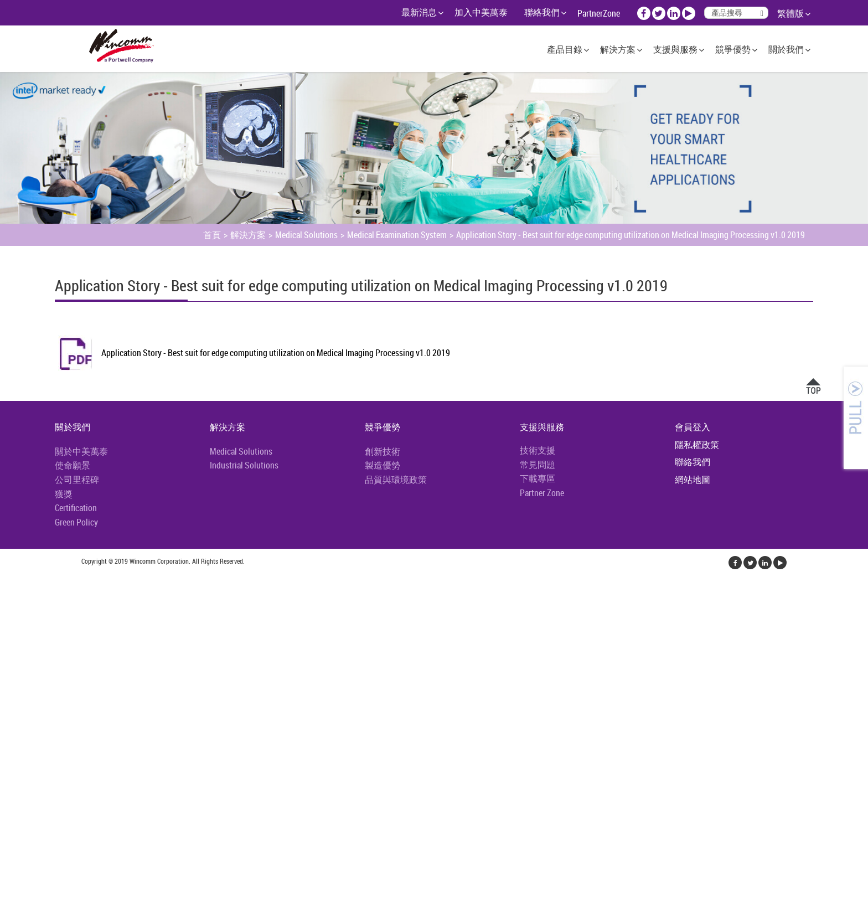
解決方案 (618, 49)
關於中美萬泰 (81, 451)
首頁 (212, 235)
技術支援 (537, 450)
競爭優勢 (733, 49)
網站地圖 (692, 479)
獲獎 (64, 494)
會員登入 (692, 427)
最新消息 (419, 12)
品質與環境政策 (396, 479)
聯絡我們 (542, 12)
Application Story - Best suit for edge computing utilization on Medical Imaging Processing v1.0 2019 (630, 235)
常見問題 (537, 464)
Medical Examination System (397, 235)
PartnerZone (598, 13)
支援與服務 (675, 49)
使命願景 (72, 465)
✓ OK (200, 910)
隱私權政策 (697, 445)
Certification (76, 508)
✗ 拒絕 (12, 620)
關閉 (9, 580)
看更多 (17, 700)
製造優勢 (382, 465)
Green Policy (76, 522)
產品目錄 (564, 49)
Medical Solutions (306, 235)
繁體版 (790, 13)
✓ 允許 (12, 607)
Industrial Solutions (244, 465)
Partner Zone (542, 493)
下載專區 (537, 478)
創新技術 (382, 451)
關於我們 (786, 49)
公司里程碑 (77, 479)
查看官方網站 (62, 700)
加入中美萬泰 (481, 12)
